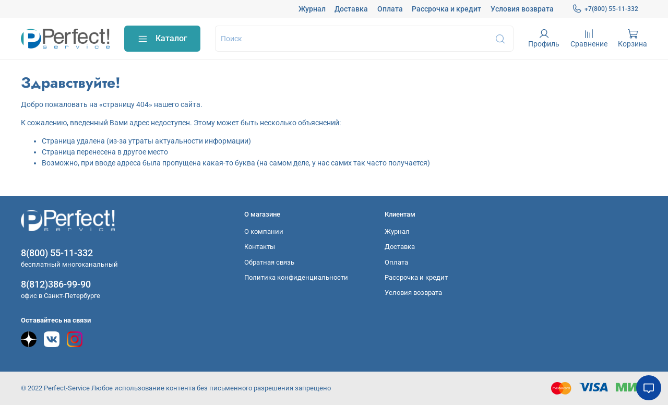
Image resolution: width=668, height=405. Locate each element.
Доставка (351, 9)
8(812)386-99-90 (56, 284)
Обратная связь (269, 262)
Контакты (259, 247)
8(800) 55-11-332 (57, 252)
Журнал (312, 9)
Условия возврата (522, 9)
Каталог (162, 38)
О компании (263, 231)
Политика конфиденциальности (296, 277)
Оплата (390, 9)
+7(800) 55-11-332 (605, 9)
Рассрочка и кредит (446, 9)
